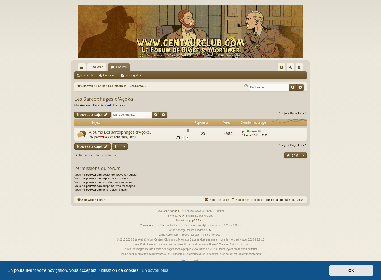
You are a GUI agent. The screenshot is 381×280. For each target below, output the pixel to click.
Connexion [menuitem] (291, 68)
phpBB (178, 211)
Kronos (252, 131)
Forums (121, 67)
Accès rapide (83, 68)
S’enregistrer (133, 75)
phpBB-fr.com (197, 220)
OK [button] (351, 270)
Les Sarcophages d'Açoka (103, 98)
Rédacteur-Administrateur (109, 105)
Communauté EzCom (152, 225)
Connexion (110, 75)
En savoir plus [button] (155, 270)
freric (103, 137)
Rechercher (88, 75)
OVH (211, 230)
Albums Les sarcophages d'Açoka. (120, 132)
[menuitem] (281, 67)
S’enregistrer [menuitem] (300, 68)
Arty (181, 215)
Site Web (96, 67)
